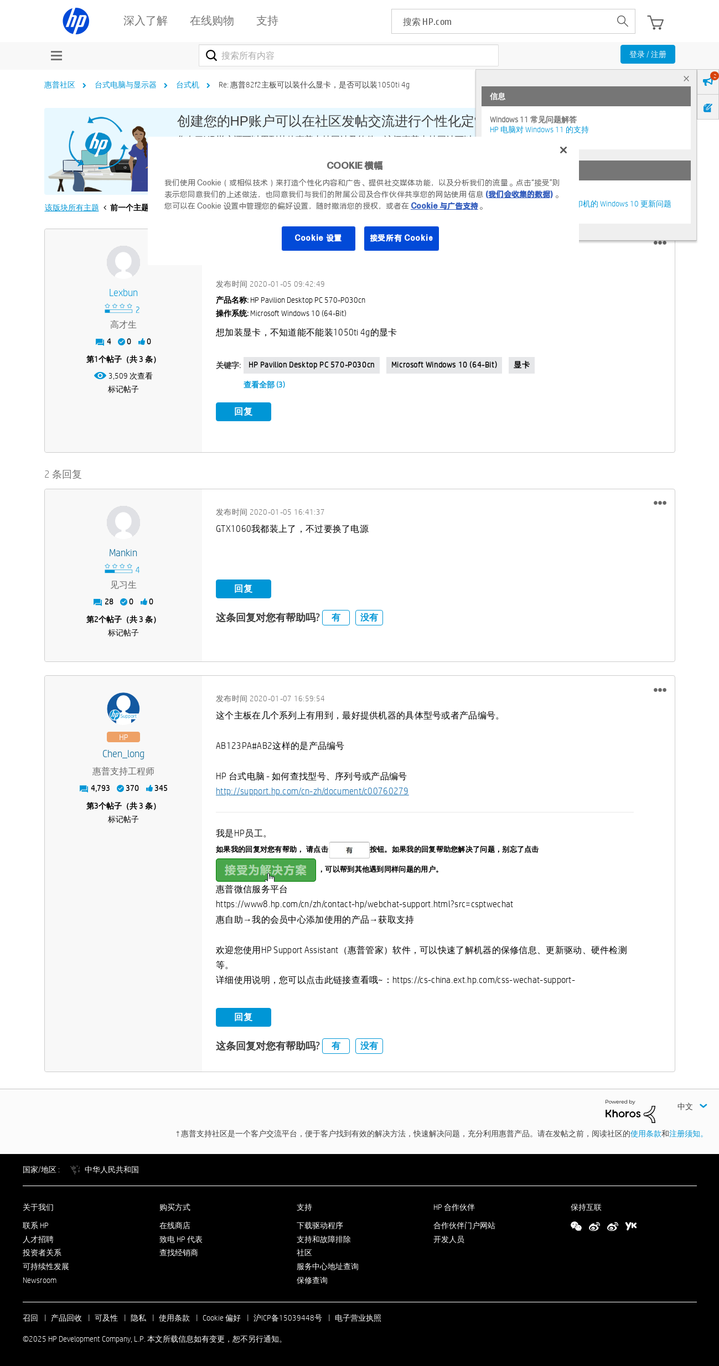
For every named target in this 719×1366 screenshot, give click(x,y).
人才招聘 (38, 1238)
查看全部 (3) (264, 385)
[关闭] (563, 150)
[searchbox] (501, 21)
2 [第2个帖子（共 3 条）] (96, 618)
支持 (304, 1206)
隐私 (138, 1317)
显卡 (522, 365)
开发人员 (448, 1238)
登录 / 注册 (647, 54)
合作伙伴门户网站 (464, 1224)
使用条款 (645, 1133)
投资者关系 (42, 1252)
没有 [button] (369, 617)
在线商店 (174, 1224)
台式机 (187, 85)
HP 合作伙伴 (454, 1206)
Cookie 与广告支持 (444, 206)
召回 (30, 1317)
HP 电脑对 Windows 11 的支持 (539, 129)
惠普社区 (59, 85)
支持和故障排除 (324, 1238)
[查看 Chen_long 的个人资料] (124, 753)
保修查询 (312, 1279)
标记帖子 (123, 389)
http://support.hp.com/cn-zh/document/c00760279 (312, 790)
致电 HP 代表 (181, 1238)
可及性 (106, 1317)
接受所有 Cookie (402, 238)
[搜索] (349, 55)
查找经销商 (178, 1252)
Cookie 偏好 (222, 1317)
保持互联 (586, 1206)
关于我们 (38, 1206)
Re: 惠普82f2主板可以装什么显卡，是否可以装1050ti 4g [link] (314, 85)
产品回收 (66, 1317)
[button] (660, 243)
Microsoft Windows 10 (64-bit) (444, 365)
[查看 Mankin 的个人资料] (124, 552)
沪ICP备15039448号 (288, 1317)
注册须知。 (688, 1133)
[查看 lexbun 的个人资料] (124, 293)
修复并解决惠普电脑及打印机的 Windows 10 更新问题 (580, 204)
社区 (304, 1252)
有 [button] (336, 617)
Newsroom (39, 1279)
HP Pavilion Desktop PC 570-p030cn (312, 365)
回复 (243, 411)
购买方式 (174, 1206)
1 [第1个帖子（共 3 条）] (96, 359)
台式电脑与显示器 (126, 85)
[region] (363, 201)
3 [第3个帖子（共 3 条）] (96, 805)
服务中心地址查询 (328, 1266)
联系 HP (36, 1224)
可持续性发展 (46, 1266)
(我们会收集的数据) (518, 194)
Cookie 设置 (318, 238)
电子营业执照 (358, 1317)
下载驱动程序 (320, 1224)
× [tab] (686, 78)
